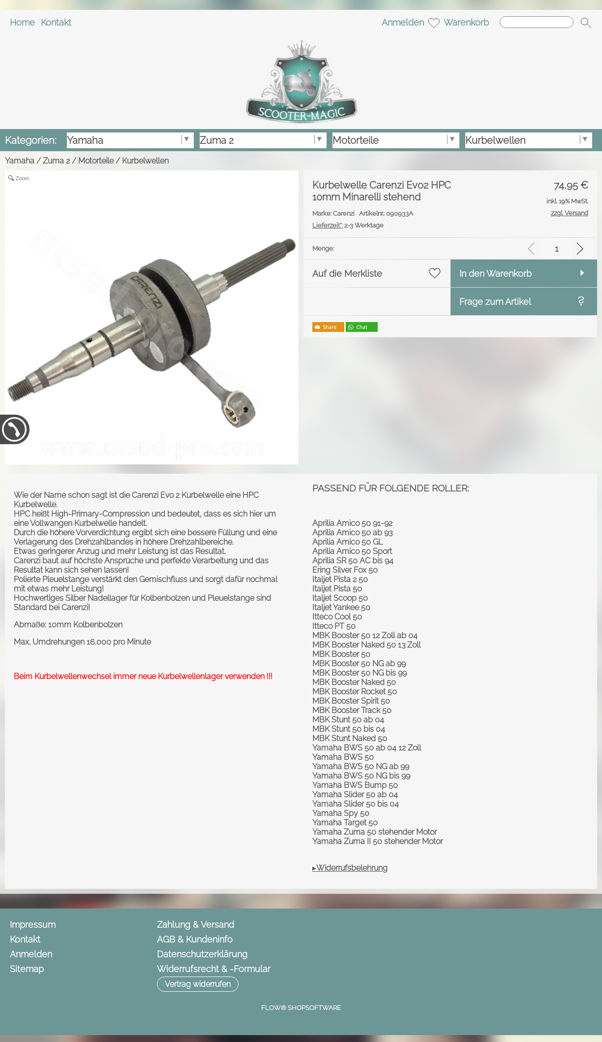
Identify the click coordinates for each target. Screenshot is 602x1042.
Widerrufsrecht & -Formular (214, 969)
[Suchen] (536, 22)
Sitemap (27, 969)
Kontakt (56, 22)
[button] (585, 22)
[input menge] (556, 248)
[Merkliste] (433, 22)
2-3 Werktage (348, 225)
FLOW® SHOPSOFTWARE (301, 1007)
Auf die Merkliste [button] (347, 273)
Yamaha (19, 160)
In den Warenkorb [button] (495, 273)
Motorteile (96, 160)
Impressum (33, 924)
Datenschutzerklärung (202, 954)
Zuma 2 (56, 160)
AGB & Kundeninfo (195, 939)
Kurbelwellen (145, 160)
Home (22, 22)
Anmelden (403, 22)
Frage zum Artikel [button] (495, 301)
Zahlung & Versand (195, 924)
